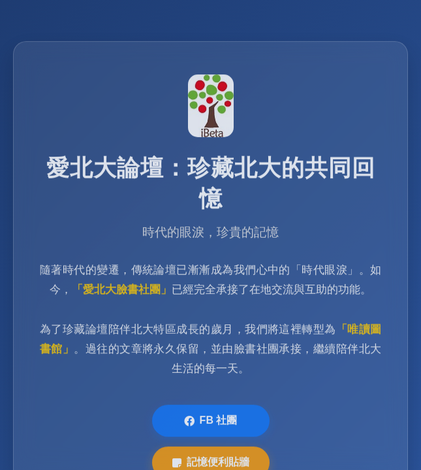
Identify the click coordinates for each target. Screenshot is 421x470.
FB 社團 (211, 422)
